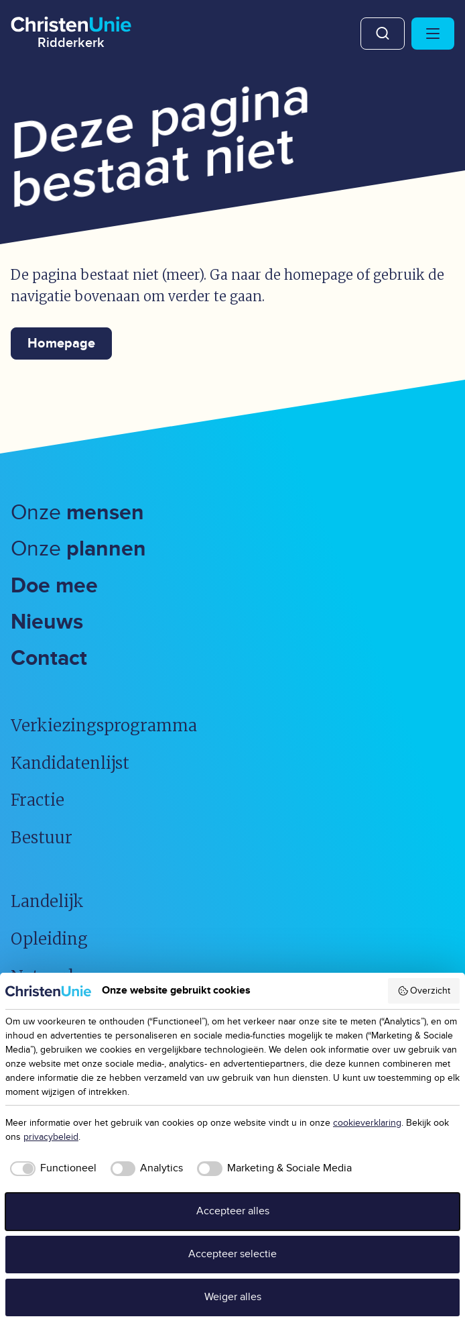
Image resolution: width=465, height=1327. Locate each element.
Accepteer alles (232, 1211)
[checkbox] (50, 1169)
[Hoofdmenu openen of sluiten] (432, 33)
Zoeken (383, 33)
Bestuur (41, 837)
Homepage (61, 343)
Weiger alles (232, 1297)
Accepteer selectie (232, 1254)
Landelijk (47, 901)
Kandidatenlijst (70, 763)
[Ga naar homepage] (71, 30)
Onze (77, 512)
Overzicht (424, 991)
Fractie (37, 800)
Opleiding (49, 938)
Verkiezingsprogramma (104, 725)
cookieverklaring (367, 1123)
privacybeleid (50, 1137)
